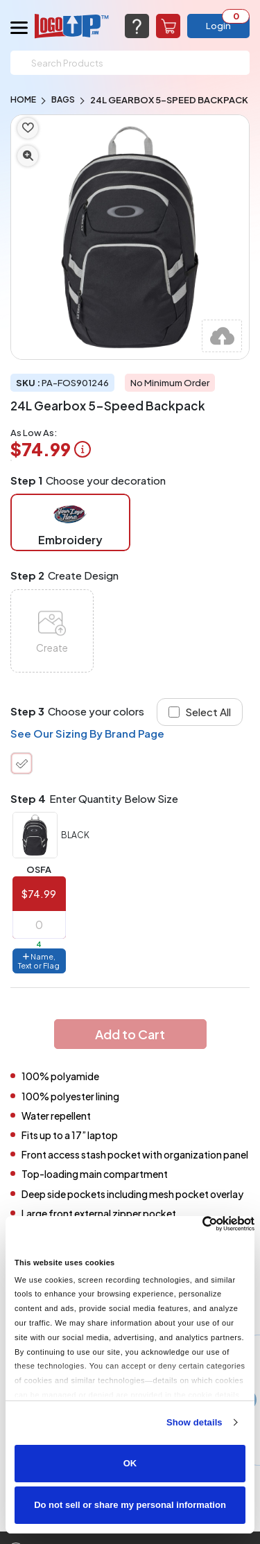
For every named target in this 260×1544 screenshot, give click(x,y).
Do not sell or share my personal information (130, 1505)
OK (130, 1463)
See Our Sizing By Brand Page (87, 733)
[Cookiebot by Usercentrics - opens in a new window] (193, 1223)
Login (218, 25)
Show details (194, 1422)
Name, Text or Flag (39, 961)
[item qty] (39, 925)
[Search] (130, 63)
